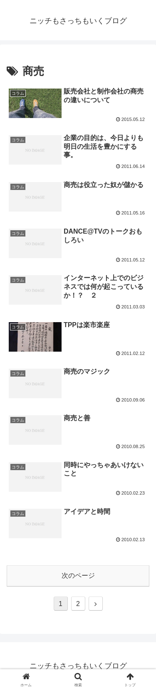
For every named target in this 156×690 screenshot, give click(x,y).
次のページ (78, 575)
